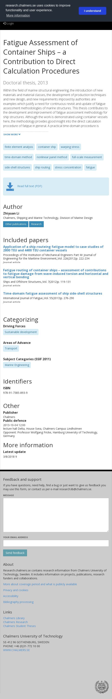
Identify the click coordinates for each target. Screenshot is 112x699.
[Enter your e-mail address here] (56, 543)
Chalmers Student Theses (19, 626)
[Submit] (15, 553)
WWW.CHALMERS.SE (16, 650)
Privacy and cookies (15, 590)
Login (8, 23)
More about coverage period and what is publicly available (40, 584)
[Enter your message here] (56, 515)
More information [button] (18, 15)
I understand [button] (92, 10)
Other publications (15, 224)
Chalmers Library (14, 618)
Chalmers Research (15, 622)
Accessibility (10, 596)
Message (8, 495)
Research (36, 224)
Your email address (15, 537)
